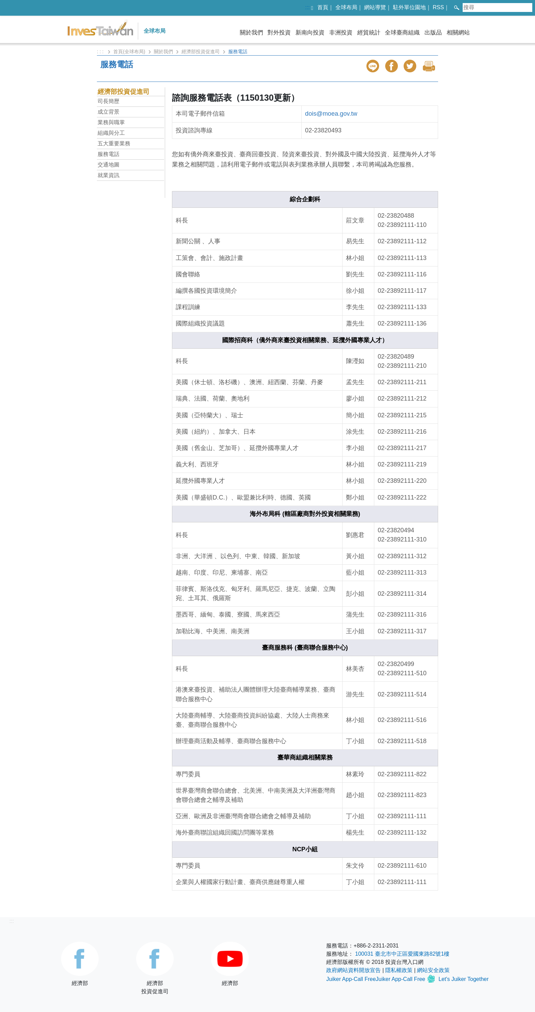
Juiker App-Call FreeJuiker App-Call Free (376, 979)
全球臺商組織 (402, 32)
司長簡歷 (108, 101)
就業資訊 (108, 175)
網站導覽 (375, 7)
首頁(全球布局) (129, 51)
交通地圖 (108, 165)
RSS (438, 7)
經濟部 (80, 964)
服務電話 (108, 154)
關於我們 (251, 32)
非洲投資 (340, 32)
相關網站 (458, 32)
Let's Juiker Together (463, 979)
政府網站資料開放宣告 (353, 970)
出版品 (433, 32)
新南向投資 (309, 32)
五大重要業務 (114, 143)
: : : (101, 51)
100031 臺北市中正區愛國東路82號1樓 (402, 954)
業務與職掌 (111, 122)
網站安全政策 (433, 970)
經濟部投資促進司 (201, 51)
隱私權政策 (399, 970)
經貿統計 (368, 32)
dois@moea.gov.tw (331, 113)
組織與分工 (111, 133)
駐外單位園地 (409, 7)
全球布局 (346, 7)
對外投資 (279, 32)
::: (307, 7)
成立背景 (108, 112)
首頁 (322, 7)
